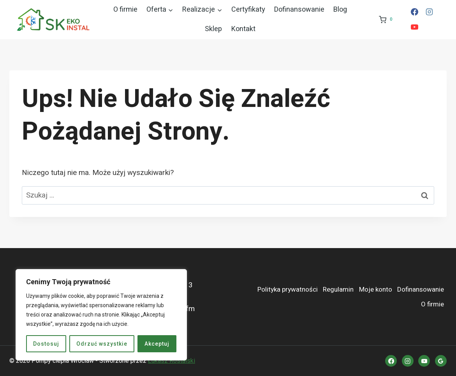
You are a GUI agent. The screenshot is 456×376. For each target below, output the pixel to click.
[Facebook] (414, 12)
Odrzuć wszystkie (101, 344)
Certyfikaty (248, 9)
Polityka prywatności (287, 289)
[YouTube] (414, 27)
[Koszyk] (385, 19)
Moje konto (375, 289)
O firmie (125, 9)
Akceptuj (156, 344)
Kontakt (243, 29)
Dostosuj (46, 344)
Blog (340, 9)
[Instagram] (429, 12)
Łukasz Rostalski (171, 360)
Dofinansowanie (299, 9)
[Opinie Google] (441, 361)
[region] (101, 314)
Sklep (213, 29)
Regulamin (338, 289)
